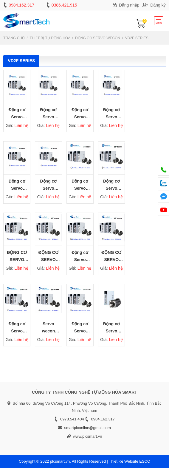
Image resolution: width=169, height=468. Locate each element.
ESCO (144, 461)
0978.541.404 (72, 419)
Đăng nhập (126, 5)
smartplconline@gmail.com (87, 427)
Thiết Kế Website (123, 461)
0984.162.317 (21, 5)
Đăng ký (154, 5)
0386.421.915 (64, 5)
